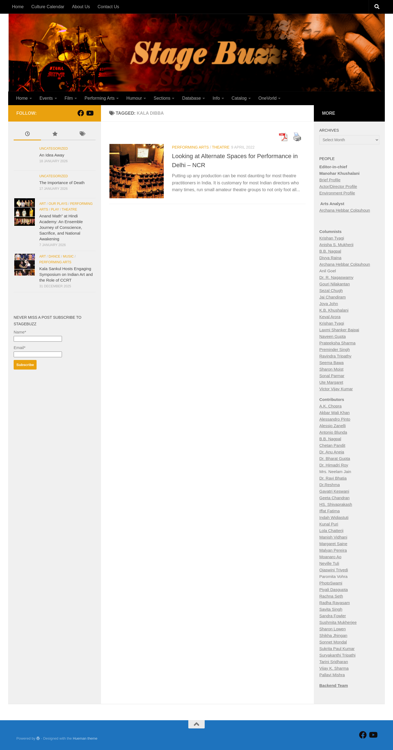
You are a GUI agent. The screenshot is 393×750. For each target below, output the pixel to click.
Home (18, 6)
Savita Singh (330, 609)
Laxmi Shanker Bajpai (339, 329)
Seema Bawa (331, 362)
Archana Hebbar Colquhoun (344, 210)
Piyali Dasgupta (333, 589)
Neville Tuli (329, 563)
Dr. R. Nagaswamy (336, 277)
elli (343, 425)
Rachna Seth (331, 596)
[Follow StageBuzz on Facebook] (81, 113)
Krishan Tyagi (331, 238)
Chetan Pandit (332, 445)
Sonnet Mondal (333, 642)
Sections (162, 98)
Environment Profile (337, 193)
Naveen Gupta (332, 336)
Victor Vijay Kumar (336, 388)
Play (55, 209)
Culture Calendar (47, 6)
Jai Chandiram (332, 297)
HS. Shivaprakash (335, 504)
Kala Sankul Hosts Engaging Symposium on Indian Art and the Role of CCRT (66, 274)
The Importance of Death (62, 182)
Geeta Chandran (334, 497)
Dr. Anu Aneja (331, 452)
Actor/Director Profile (338, 186)
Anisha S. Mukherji (336, 244)
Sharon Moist (331, 369)
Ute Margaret (331, 382)
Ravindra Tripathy (335, 356)
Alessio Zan (330, 425)
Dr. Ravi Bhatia (333, 478)
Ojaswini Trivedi (333, 570)
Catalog (239, 98)
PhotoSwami (330, 583)
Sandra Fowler (332, 615)
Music (68, 256)
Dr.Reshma (329, 484)
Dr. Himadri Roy (333, 465)
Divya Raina (330, 257)
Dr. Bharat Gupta (334, 458)
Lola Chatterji (331, 530)
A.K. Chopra (330, 406)
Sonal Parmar (331, 375)
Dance (54, 256)
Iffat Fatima (329, 511)
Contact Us (108, 6)
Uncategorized (53, 148)
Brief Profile (330, 180)
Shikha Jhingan (333, 635)
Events (46, 98)
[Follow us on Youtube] (89, 113)
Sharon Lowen (332, 629)
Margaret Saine (333, 543)
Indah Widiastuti (334, 517)
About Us (81, 6)
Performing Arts (100, 98)
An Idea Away (51, 155)
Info (216, 98)
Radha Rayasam (334, 602)
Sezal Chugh (331, 290)
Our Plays (58, 204)
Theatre (221, 147)
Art (42, 204)
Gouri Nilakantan (334, 284)
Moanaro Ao (330, 556)
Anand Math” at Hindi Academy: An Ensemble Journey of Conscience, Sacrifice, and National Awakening (61, 227)
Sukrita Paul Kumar (337, 648)
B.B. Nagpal (330, 251)
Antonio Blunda (333, 432)
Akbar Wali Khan (334, 412)
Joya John (328, 303)
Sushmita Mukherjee (338, 622)
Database (191, 98)
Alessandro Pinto (334, 419)
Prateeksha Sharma (337, 343)
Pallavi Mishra (332, 674)
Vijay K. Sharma (334, 668)
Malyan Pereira (333, 550)
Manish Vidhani (333, 537)
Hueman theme (85, 738)
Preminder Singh (334, 349)
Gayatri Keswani (334, 491)
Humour (134, 98)
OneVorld (267, 98)
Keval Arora (330, 316)
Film (69, 98)
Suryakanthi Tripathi (337, 655)
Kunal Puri (328, 524)
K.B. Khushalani (334, 310)
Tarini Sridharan (333, 661)
